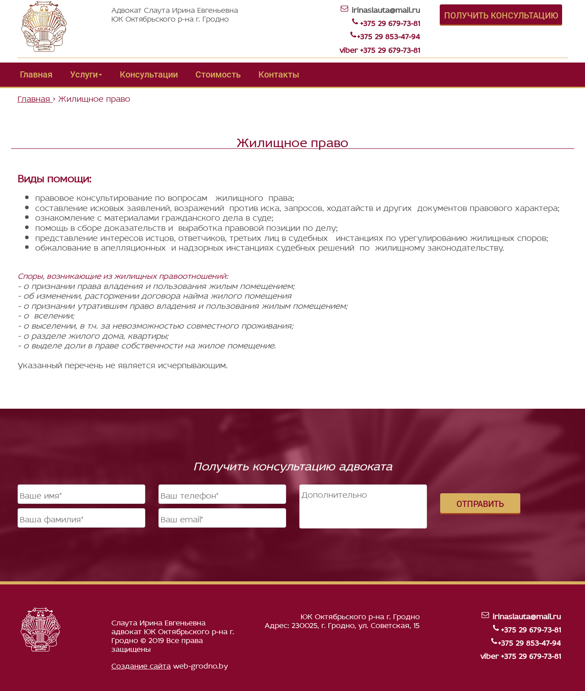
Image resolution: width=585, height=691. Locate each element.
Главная (36, 74)
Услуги (86, 74)
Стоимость (218, 74)
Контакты (278, 74)
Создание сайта (141, 664)
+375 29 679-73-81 (390, 22)
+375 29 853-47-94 (388, 35)
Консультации (149, 74)
